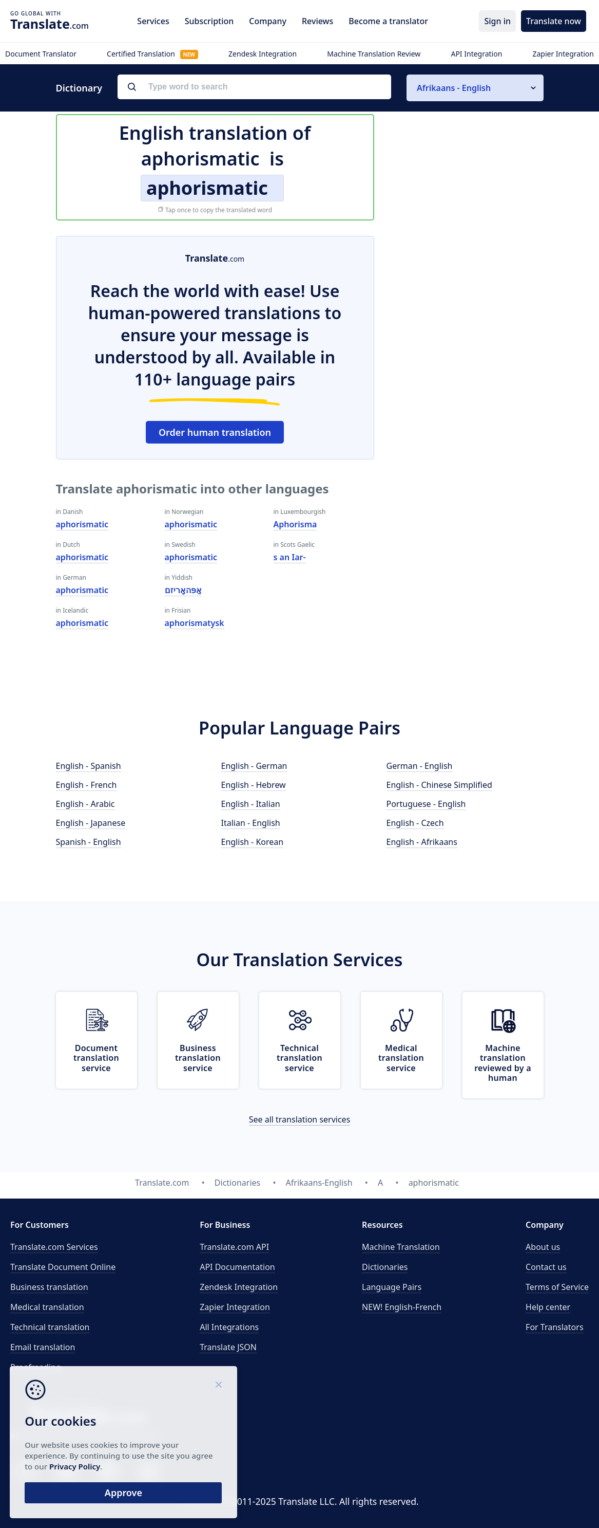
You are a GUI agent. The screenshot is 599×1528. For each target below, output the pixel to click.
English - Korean (252, 842)
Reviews (317, 21)
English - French (86, 784)
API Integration (476, 54)
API (234, 1247)
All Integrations (229, 1327)
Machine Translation (401, 1247)
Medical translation (47, 1307)
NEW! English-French (401, 1307)
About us (543, 1247)
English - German (254, 765)
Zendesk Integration (262, 54)
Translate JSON (228, 1347)
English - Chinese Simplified (439, 784)
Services (153, 21)
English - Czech (415, 823)
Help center (548, 1307)
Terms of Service (557, 1287)
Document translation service (96, 1057)
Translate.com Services (54, 1247)
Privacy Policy (98, 1465)
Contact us (546, 1267)
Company (267, 21)
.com (49, 23)
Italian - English (250, 823)
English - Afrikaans (422, 842)
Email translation (42, 1347)
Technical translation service (299, 1057)
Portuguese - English (426, 803)
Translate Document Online (62, 1267)
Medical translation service (401, 1057)
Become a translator (388, 21)
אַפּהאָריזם (183, 590)
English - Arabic (85, 803)
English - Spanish (88, 765)
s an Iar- (290, 557)
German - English (420, 765)
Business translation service (198, 1057)
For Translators (555, 1327)
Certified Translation (152, 54)
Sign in (497, 21)
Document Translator (40, 54)
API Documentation (237, 1267)
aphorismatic (82, 524)
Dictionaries (385, 1267)
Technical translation (50, 1327)
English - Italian (250, 803)
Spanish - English (88, 842)
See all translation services (300, 1119)
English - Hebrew (253, 784)
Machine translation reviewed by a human (502, 1062)
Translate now (553, 21)
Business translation (49, 1287)
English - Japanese (91, 823)
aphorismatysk (194, 623)
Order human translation (215, 432)
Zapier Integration (563, 54)
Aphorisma (295, 524)
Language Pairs (391, 1287)
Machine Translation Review (373, 54)
